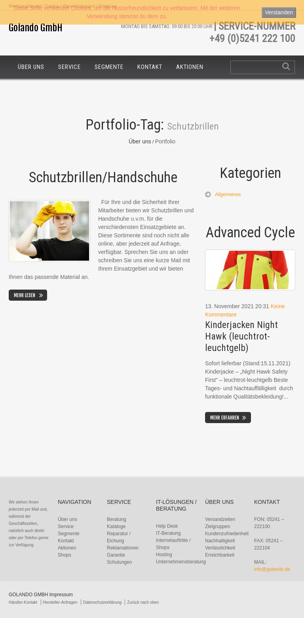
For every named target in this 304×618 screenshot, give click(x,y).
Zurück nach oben (143, 602)
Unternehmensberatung (181, 562)
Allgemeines (228, 194)
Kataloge (116, 526)
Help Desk (167, 526)
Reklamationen (123, 548)
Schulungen (119, 562)
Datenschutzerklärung (102, 602)
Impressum (61, 594)
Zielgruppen (217, 526)
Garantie (116, 555)
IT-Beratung (168, 533)
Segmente (109, 67)
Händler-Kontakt (23, 602)
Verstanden (279, 12)
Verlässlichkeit (220, 548)
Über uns (31, 67)
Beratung (116, 519)
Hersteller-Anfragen (60, 602)
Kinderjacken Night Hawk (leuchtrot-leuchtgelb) (241, 336)
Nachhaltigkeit (220, 541)
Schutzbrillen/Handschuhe (103, 177)
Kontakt (149, 67)
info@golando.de (272, 569)
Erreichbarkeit (219, 555)
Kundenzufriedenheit (227, 533)
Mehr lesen (24, 295)
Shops (64, 555)
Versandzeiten (220, 519)
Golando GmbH (36, 28)
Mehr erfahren (224, 418)
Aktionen (189, 67)
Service (69, 67)
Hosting (164, 554)
